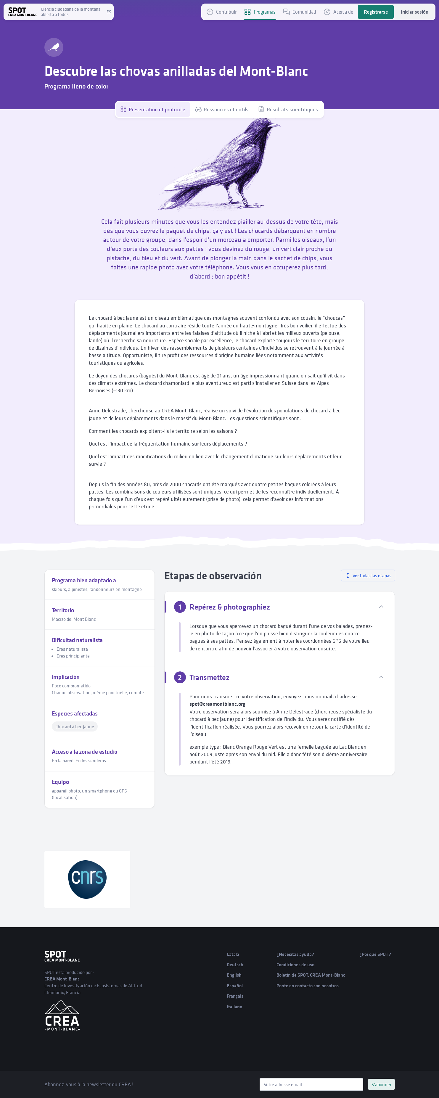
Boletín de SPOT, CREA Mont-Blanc (310, 975)
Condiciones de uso (295, 965)
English (234, 975)
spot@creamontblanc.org (217, 704)
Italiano (234, 1007)
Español (235, 986)
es (109, 12)
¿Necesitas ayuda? (295, 954)
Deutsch (235, 965)
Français (235, 996)
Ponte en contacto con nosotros (307, 986)
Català (233, 954)
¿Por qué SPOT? (375, 954)
